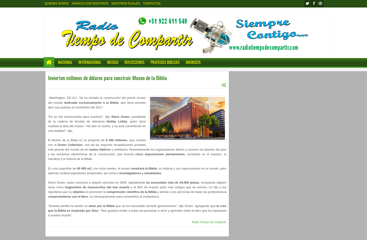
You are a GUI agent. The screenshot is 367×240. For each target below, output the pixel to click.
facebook (314, 3)
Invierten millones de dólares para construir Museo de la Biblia (107, 78)
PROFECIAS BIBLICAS (165, 62)
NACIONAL (65, 62)
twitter (307, 3)
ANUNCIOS (193, 62)
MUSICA (112, 62)
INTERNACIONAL (89, 62)
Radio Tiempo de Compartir (209, 222)
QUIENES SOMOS (57, 3)
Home (49, 62)
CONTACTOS (152, 3)
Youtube (320, 3)
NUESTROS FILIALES (125, 3)
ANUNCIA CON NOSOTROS (90, 3)
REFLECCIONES (134, 62)
